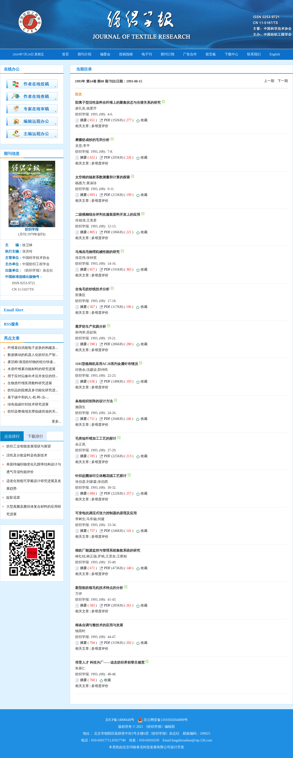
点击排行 (12, 436)
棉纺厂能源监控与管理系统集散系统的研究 (107, 550)
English (275, 54)
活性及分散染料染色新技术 (26, 455)
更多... (56, 421)
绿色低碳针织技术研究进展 (28, 404)
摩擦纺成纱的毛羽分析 (92, 140)
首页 (65, 54)
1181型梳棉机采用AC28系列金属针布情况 (106, 364)
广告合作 (190, 54)
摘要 (83, 120)
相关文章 (82, 126)
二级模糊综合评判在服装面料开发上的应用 (107, 214)
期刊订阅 (167, 54)
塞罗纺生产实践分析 (90, 326)
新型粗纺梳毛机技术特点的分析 (99, 588)
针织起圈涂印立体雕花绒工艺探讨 (100, 476)
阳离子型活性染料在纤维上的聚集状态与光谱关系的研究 (118, 102)
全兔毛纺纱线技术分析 (92, 289)
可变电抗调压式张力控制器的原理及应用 (106, 513)
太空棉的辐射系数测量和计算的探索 (102, 177)
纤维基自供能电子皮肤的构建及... (33, 348)
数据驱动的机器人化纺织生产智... (33, 355)
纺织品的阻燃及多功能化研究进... (33, 390)
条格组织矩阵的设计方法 (94, 401)
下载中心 (231, 54)
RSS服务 (11, 324)
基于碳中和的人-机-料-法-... (28, 397)
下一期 (283, 81)
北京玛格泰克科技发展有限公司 (146, 747)
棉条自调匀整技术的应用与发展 (99, 625)
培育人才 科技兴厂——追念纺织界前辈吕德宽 (110, 662)
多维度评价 (99, 126)
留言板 (211, 54)
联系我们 (254, 54)
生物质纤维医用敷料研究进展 (30, 383)
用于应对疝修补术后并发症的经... (33, 376)
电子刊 (147, 54)
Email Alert (13, 310)
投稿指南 (126, 54)
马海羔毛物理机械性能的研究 (97, 252)
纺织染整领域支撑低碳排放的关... (33, 411)
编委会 (105, 54)
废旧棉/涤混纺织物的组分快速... (31, 362)
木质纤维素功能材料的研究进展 (31, 369)
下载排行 (35, 436)
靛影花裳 (13, 497)
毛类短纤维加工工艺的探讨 (95, 438)
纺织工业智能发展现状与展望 (28, 446)
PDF (107, 120)
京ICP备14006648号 (120, 720)
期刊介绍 (84, 54)
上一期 (269, 81)
